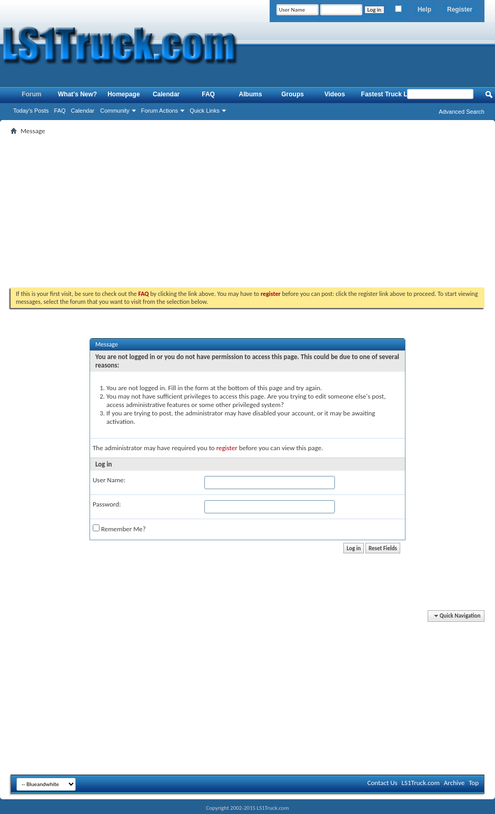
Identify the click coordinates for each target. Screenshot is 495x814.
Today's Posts (31, 110)
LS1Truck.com (421, 783)
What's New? (77, 94)
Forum (31, 94)
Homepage (123, 94)
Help (424, 9)
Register (459, 9)
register (226, 448)
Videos (334, 94)
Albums (250, 94)
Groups (292, 94)
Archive (454, 783)
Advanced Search (461, 111)
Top (474, 783)
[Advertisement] (247, 211)
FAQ (60, 110)
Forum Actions (159, 110)
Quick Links (205, 110)
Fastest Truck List (388, 94)
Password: (107, 504)
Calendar (83, 110)
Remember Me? (119, 528)
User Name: (109, 480)
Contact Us (382, 783)
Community (115, 110)
